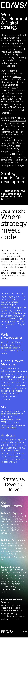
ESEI (14, 87)
